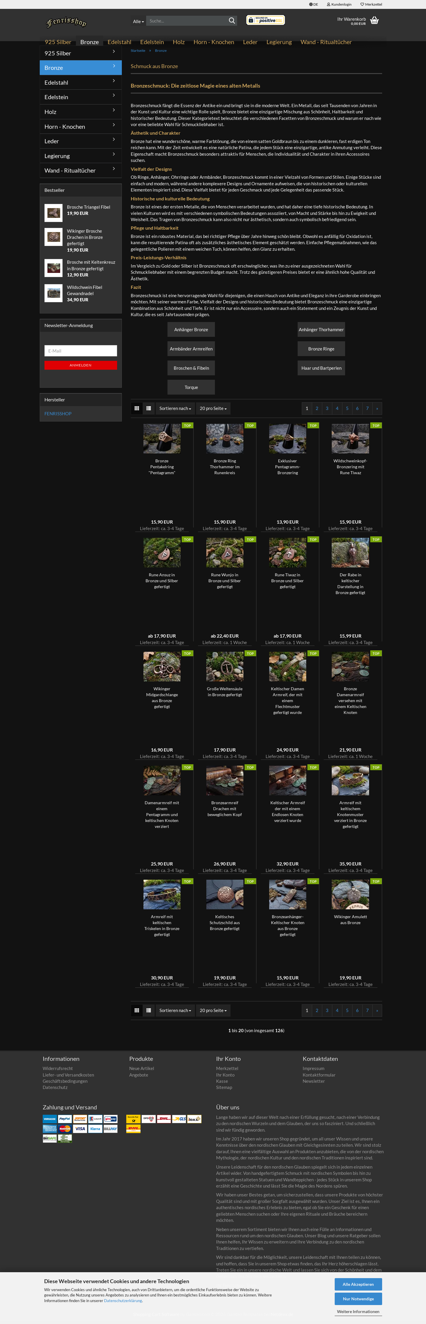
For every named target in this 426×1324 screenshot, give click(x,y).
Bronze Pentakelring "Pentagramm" (162, 470)
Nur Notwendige (358, 1298)
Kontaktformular (319, 1078)
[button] (314, 4)
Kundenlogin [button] (339, 4)
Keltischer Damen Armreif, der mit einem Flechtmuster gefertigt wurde (287, 704)
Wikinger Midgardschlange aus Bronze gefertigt (162, 701)
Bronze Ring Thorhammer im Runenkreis (225, 470)
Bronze (89, 41)
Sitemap (224, 1090)
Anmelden (81, 368)
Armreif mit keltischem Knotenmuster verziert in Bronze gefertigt (350, 818)
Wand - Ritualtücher (326, 41)
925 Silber (58, 41)
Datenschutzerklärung (123, 1300)
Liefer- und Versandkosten (68, 1078)
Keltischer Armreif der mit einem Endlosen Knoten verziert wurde (287, 815)
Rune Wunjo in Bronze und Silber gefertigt (224, 584)
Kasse (222, 1084)
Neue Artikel (141, 1071)
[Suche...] (138, 20)
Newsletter (314, 1084)
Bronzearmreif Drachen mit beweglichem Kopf (225, 812)
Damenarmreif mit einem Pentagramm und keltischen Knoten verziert (162, 818)
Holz (179, 41)
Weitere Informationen (358, 1311)
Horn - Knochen (214, 41)
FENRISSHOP (57, 416)
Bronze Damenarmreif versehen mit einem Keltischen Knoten (350, 704)
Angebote (138, 1078)
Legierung (279, 41)
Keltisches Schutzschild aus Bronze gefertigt (225, 926)
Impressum (313, 1071)
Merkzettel (371, 4)
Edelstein (152, 41)
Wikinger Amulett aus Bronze (350, 923)
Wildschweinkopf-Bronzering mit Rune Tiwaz (350, 470)
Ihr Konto (225, 1078)
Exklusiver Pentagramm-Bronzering (287, 470)
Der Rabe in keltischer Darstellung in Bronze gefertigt (350, 587)
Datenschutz (55, 1090)
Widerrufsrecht (58, 1071)
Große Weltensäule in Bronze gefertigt (224, 695)
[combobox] (175, 412)
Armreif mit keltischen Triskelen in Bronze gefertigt (161, 929)
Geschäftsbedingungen (65, 1084)
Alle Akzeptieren (358, 1284)
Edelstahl (119, 41)
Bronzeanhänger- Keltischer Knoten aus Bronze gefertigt (287, 929)
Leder (250, 41)
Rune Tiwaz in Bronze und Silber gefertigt (287, 584)
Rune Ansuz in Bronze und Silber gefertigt (162, 584)
